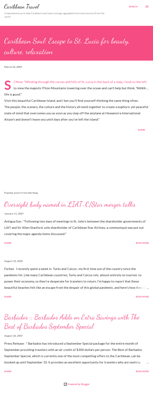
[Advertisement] (76, 164)
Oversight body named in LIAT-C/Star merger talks (69, 204)
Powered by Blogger (77, 384)
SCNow (18, 82)
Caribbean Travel (21, 6)
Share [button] (141, 129)
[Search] (133, 6)
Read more (142, 243)
